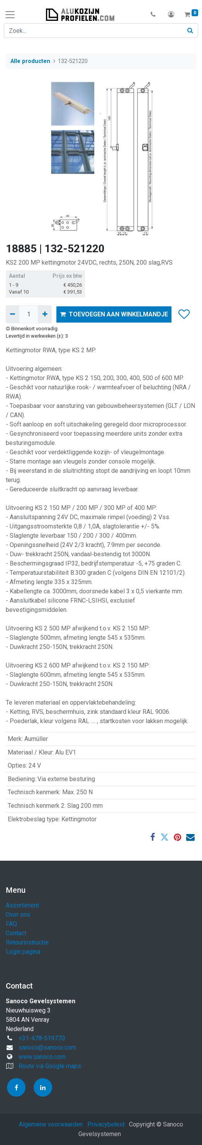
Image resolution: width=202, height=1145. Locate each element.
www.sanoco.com (42, 1056)
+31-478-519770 (42, 1038)
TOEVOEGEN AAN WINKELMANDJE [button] (114, 314)
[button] (153, 14)
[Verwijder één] (12, 314)
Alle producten (30, 61)
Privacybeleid (105, 1124)
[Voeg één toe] (44, 314)
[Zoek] (190, 30)
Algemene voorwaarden (51, 1124)
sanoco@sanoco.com (47, 1047)
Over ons (18, 914)
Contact (16, 933)
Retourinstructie (27, 942)
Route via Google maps (50, 1066)
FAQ (11, 924)
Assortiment (22, 905)
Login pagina (23, 951)
